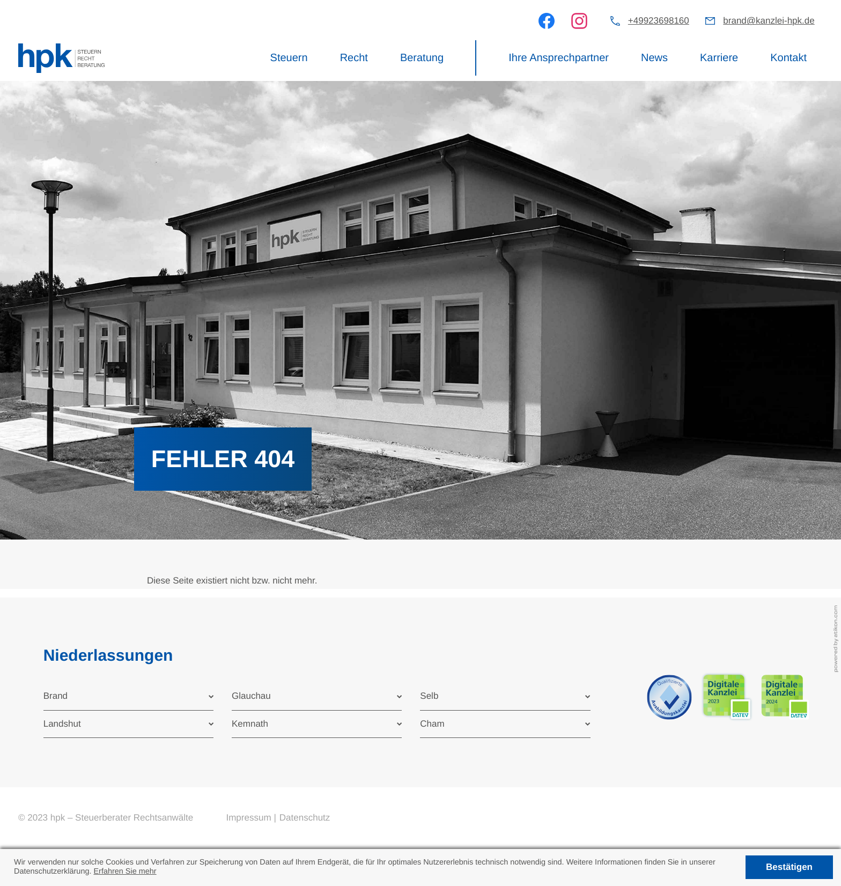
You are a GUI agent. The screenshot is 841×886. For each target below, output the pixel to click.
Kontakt (788, 58)
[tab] (128, 696)
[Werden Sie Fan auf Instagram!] (579, 21)
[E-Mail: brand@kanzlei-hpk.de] (759, 21)
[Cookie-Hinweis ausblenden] (789, 867)
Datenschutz (304, 818)
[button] (649, 21)
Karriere (719, 58)
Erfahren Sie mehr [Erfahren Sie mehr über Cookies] (124, 871)
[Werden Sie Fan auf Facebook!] (546, 21)
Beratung (422, 58)
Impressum (248, 818)
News (654, 58)
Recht (354, 58)
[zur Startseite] (61, 58)
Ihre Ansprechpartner (558, 58)
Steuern (289, 58)
